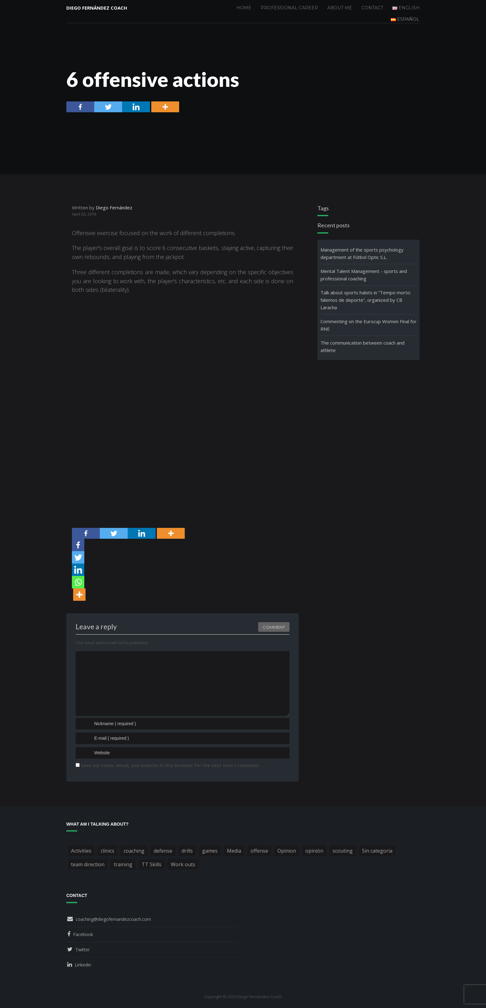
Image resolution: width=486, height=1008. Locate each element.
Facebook (83, 934)
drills (187, 850)
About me (339, 8)
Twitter (82, 949)
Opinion (286, 850)
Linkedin (83, 965)
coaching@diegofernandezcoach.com (113, 919)
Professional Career (289, 8)
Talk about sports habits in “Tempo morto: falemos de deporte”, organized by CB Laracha (365, 299)
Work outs (183, 864)
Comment (274, 627)
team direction (87, 864)
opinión (314, 850)
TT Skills (151, 864)
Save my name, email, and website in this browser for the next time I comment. (170, 765)
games (210, 850)
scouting (343, 850)
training (123, 864)
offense (259, 850)
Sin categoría (377, 850)
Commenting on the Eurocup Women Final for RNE (368, 325)
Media (234, 850)
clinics (107, 850)
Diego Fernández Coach (96, 8)
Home (243, 8)
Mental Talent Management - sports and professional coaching (363, 275)
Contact (372, 8)
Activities (81, 850)
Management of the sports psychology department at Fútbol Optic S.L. (362, 253)
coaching (134, 850)
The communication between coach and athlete (362, 346)
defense (163, 850)
